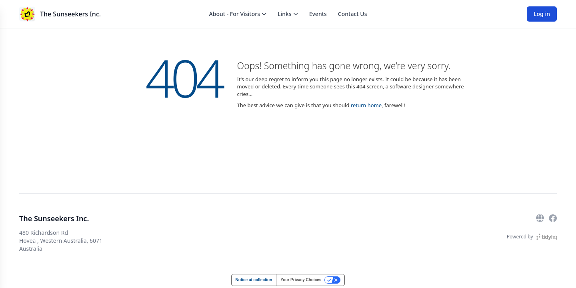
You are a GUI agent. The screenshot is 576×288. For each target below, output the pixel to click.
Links (288, 14)
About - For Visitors (237, 14)
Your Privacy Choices (300, 280)
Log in (542, 14)
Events (318, 14)
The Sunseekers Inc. (70, 14)
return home (366, 105)
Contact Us (352, 14)
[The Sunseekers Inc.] (27, 14)
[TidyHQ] (546, 237)
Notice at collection (254, 280)
